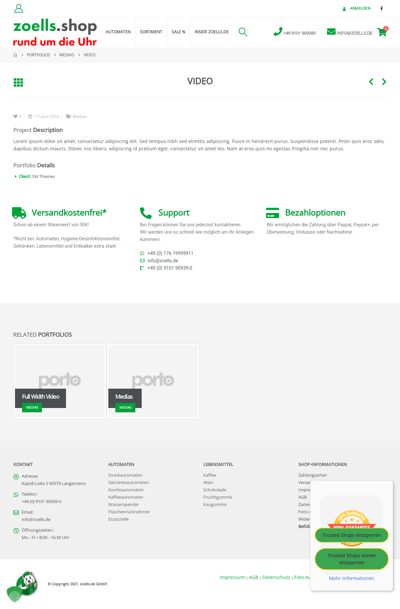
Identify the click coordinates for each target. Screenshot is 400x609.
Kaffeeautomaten (125, 497)
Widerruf (307, 519)
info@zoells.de (36, 519)
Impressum (309, 490)
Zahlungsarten (312, 475)
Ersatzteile (118, 519)
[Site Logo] (55, 32)
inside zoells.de (212, 32)
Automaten (118, 32)
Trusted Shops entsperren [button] (351, 535)
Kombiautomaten (126, 490)
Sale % (178, 32)
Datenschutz (276, 577)
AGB (302, 497)
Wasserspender (123, 504)
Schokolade (214, 490)
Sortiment (151, 32)
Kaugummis (215, 504)
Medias (80, 116)
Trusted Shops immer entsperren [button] (352, 559)
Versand (306, 482)
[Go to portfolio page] (60, 381)
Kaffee (209, 475)
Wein (208, 482)
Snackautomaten (125, 475)
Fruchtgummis (217, 497)
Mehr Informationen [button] (351, 578)
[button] (243, 32)
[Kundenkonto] (18, 8)
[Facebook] (381, 8)
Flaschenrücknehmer (129, 512)
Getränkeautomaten (128, 482)
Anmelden (355, 8)
